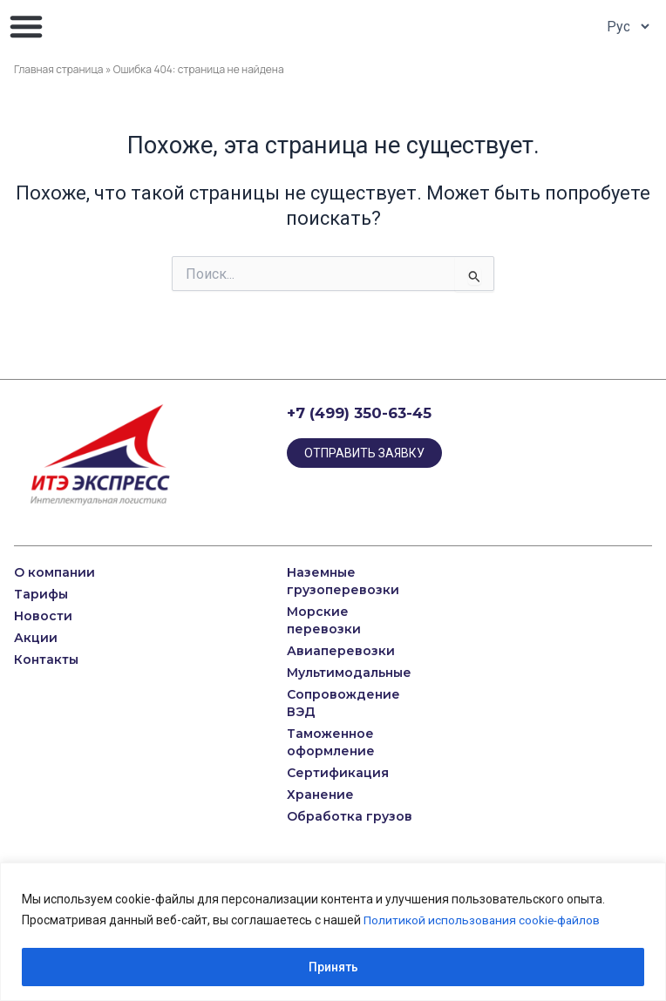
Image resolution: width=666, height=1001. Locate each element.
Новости (43, 616)
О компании (54, 572)
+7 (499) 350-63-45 (359, 413)
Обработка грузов (349, 816)
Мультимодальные (349, 672)
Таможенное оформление (331, 742)
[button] (26, 26)
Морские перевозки (324, 620)
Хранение (320, 794)
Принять (333, 967)
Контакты (46, 659)
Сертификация (338, 773)
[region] (333, 931)
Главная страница (59, 69)
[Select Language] (623, 26)
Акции (36, 638)
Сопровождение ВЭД (343, 703)
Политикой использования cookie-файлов (484, 920)
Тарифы (41, 594)
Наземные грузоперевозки (345, 581)
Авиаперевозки (341, 651)
